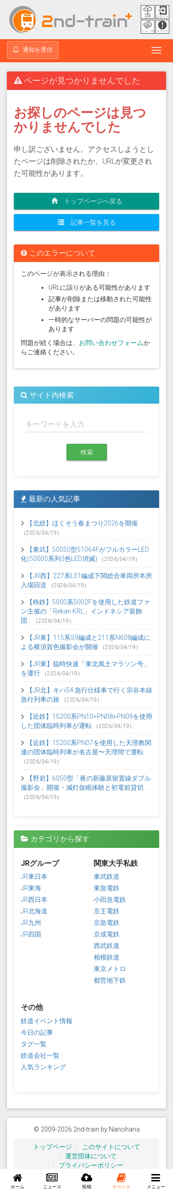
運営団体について (91, 1156)
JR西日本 (34, 899)
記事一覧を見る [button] (87, 222)
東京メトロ (110, 968)
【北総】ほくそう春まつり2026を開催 (79, 523)
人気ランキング (43, 1067)
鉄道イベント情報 (46, 1021)
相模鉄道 (106, 957)
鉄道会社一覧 (40, 1055)
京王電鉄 (106, 911)
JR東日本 (34, 876)
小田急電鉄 (110, 899)
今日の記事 (37, 1032)
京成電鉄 (106, 934)
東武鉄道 (106, 876)
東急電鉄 (106, 888)
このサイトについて (111, 1146)
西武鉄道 (106, 945)
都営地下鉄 (110, 980)
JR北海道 (34, 911)
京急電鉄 (106, 922)
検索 (86, 452)
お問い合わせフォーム (111, 342)
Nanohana (124, 1129)
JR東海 (31, 888)
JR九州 (31, 922)
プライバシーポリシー (91, 1165)
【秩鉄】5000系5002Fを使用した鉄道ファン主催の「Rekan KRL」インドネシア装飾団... (85, 611)
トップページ (52, 1146)
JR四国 (31, 934)
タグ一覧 (34, 1044)
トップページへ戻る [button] (86, 201)
